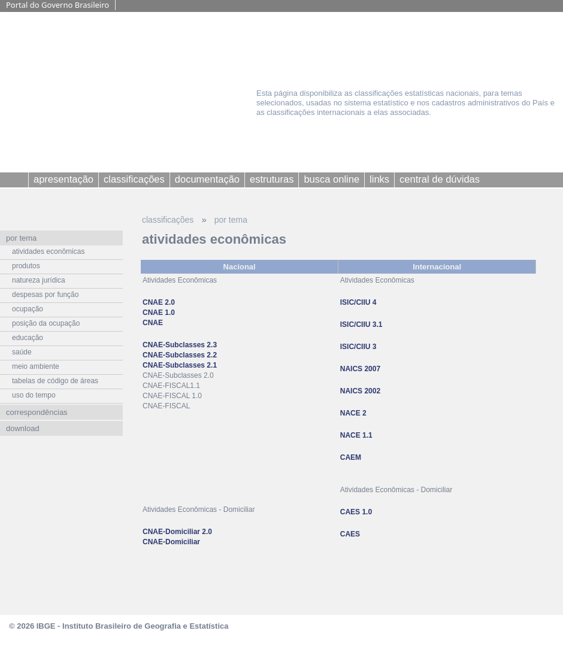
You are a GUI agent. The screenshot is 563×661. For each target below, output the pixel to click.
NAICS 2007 (360, 369)
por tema (230, 220)
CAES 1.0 (356, 512)
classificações (167, 220)
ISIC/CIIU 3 (358, 346)
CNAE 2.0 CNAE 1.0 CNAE (159, 312)
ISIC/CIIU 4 (358, 302)
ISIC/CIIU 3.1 (361, 324)
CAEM (350, 457)
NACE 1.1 (356, 435)
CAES (350, 534)
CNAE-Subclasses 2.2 (180, 355)
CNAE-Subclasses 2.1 (180, 365)
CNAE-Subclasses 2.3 (180, 345)
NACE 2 (353, 413)
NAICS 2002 (360, 391)
